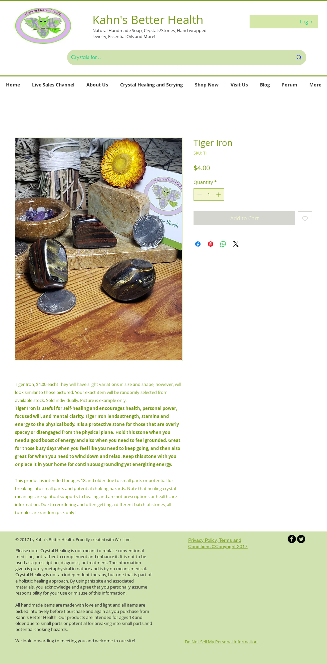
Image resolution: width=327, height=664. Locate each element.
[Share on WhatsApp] (223, 244)
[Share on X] (236, 244)
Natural (100, 30)
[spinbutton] (209, 194)
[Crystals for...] (177, 57)
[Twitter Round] (301, 539)
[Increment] (219, 194)
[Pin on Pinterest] (211, 244)
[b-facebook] (292, 539)
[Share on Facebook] (198, 244)
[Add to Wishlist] (305, 218)
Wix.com (122, 539)
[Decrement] (199, 194)
